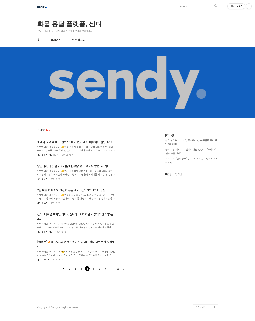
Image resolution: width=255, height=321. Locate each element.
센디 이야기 (42, 203)
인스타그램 (78, 39)
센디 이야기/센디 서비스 (48, 154)
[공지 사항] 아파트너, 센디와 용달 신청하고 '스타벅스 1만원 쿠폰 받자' (190, 151)
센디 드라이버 (43, 259)
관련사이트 (200, 307)
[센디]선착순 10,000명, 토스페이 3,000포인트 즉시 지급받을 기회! (191, 142)
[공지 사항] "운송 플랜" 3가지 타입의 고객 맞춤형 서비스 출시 (191, 160)
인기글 (178, 174)
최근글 (168, 174)
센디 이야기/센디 (44, 231)
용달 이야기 (42, 178)
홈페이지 (56, 39)
